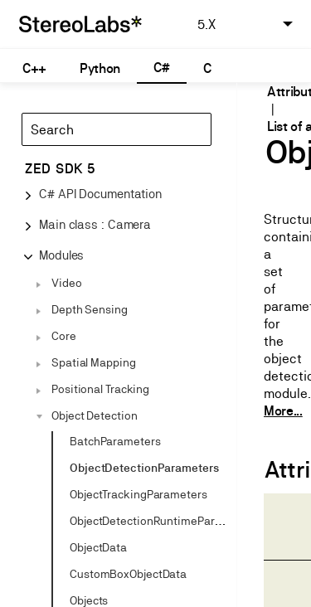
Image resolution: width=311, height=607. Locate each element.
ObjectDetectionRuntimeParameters (164, 520)
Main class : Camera (95, 224)
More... (283, 411)
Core (63, 335)
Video (66, 282)
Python (100, 68)
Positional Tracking (100, 389)
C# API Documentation (100, 194)
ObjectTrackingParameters (138, 494)
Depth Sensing (89, 309)
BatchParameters (115, 441)
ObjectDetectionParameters (144, 467)
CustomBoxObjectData (128, 573)
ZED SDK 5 (60, 169)
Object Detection (94, 415)
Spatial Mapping (93, 362)
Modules (61, 255)
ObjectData (98, 547)
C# (161, 67)
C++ (34, 68)
